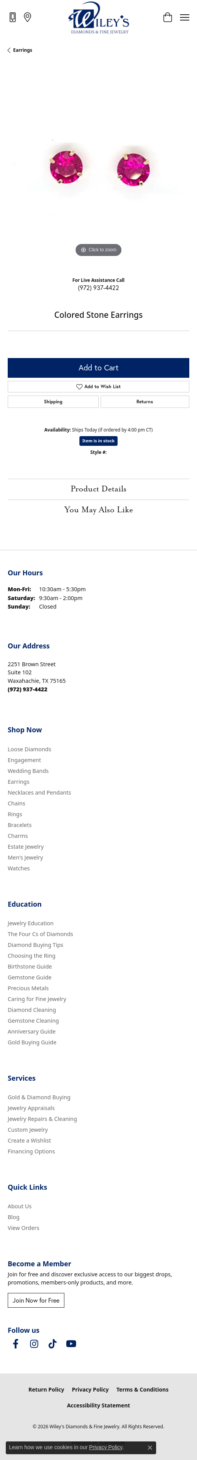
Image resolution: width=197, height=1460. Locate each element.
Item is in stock (99, 440)
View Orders (23, 1227)
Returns (144, 401)
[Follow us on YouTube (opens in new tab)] (71, 1344)
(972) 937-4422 (98, 287)
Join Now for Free (36, 1300)
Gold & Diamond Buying (39, 1097)
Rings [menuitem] (15, 814)
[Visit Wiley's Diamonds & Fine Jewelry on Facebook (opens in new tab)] (15, 1344)
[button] (167, 17)
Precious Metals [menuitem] (28, 988)
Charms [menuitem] (18, 835)
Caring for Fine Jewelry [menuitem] (37, 999)
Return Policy (46, 1389)
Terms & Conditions (142, 1389)
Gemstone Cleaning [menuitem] (33, 1020)
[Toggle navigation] (184, 17)
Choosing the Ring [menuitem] (32, 955)
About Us (20, 1206)
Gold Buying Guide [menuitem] (32, 1042)
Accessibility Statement (98, 1405)
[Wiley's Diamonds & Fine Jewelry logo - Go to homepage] (98, 17)
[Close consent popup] (150, 1447)
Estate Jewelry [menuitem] (26, 846)
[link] (13, 17)
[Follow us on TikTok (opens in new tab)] (52, 1344)
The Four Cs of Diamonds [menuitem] (40, 934)
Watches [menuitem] (19, 868)
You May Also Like (98, 510)
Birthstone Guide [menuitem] (30, 966)
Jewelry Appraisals (31, 1108)
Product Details (98, 489)
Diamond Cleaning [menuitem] (32, 1009)
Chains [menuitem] (16, 803)
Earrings (22, 50)
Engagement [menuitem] (24, 760)
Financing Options (31, 1151)
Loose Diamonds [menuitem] (29, 749)
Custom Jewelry (28, 1129)
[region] (98, 168)
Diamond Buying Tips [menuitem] (35, 944)
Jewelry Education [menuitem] (31, 923)
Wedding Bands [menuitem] (28, 770)
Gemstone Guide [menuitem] (30, 977)
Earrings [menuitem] (18, 781)
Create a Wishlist (29, 1140)
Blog (14, 1217)
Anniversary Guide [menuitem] (32, 1031)
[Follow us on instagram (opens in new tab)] (34, 1344)
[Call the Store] (27, 689)
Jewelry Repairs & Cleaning (42, 1118)
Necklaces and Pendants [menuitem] (39, 792)
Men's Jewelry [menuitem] (25, 857)
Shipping (53, 401)
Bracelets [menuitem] (20, 825)
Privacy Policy (90, 1389)
